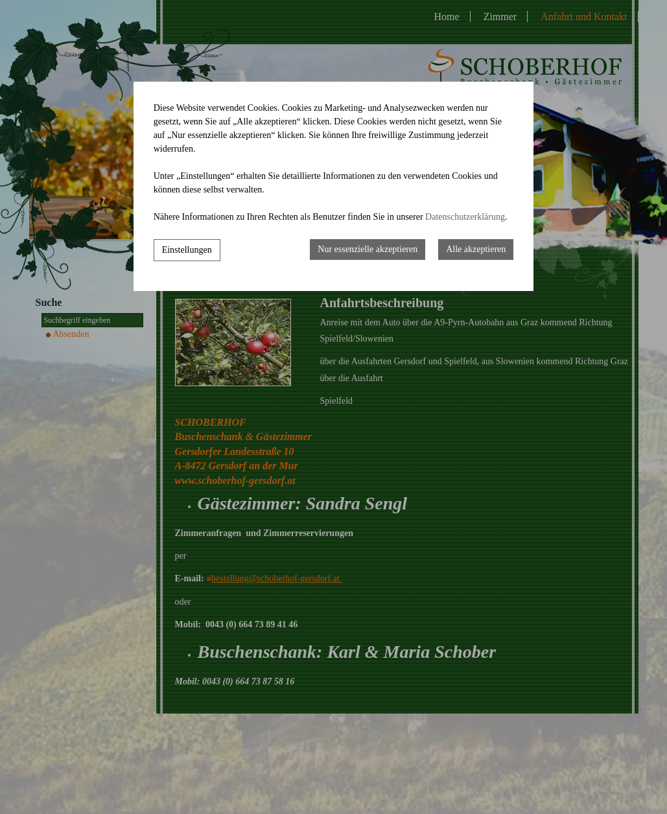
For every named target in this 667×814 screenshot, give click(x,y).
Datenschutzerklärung (465, 217)
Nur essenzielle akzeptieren (367, 249)
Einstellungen (187, 250)
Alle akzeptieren (476, 249)
